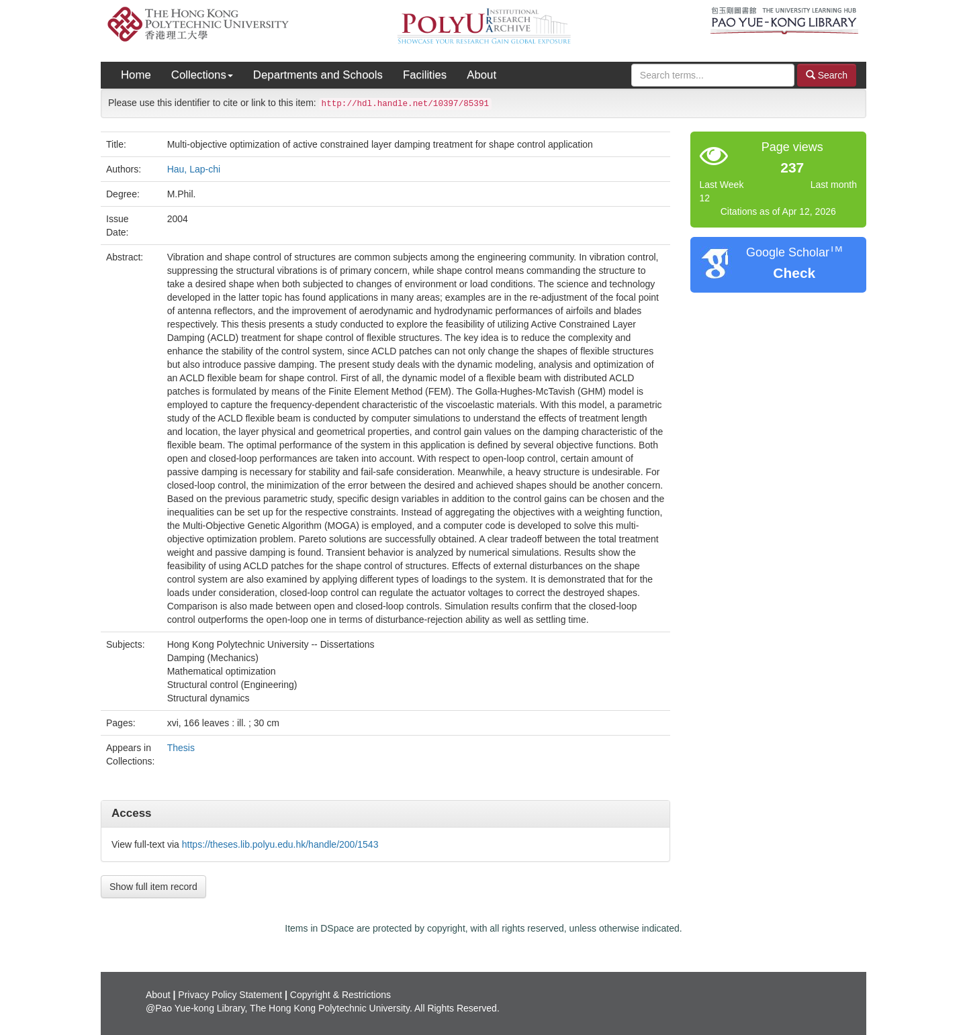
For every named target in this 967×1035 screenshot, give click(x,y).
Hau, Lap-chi (193, 169)
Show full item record (153, 886)
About (481, 74)
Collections (202, 74)
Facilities (425, 74)
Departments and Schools (318, 74)
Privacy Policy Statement (230, 994)
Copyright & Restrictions (340, 994)
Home (136, 74)
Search (826, 75)
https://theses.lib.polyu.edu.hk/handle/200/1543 (280, 844)
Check (794, 273)
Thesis (181, 747)
